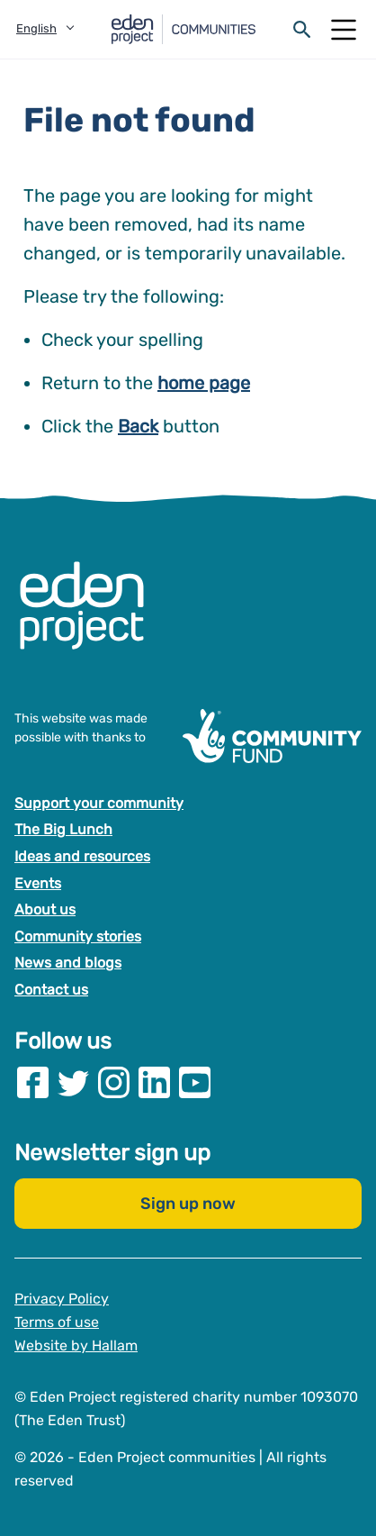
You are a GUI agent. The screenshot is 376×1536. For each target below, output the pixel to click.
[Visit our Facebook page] (33, 1083)
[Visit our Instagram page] (114, 1083)
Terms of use (56, 1322)
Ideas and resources (82, 856)
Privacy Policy (61, 1299)
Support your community (99, 803)
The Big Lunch (63, 830)
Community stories (77, 936)
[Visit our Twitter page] (73, 1083)
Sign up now (188, 1204)
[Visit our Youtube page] (194, 1083)
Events (37, 883)
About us (45, 909)
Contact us (51, 989)
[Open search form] (302, 30)
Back (138, 426)
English (36, 28)
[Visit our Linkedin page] (154, 1083)
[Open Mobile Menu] (343, 30)
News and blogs (67, 963)
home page (203, 383)
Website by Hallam (76, 1345)
